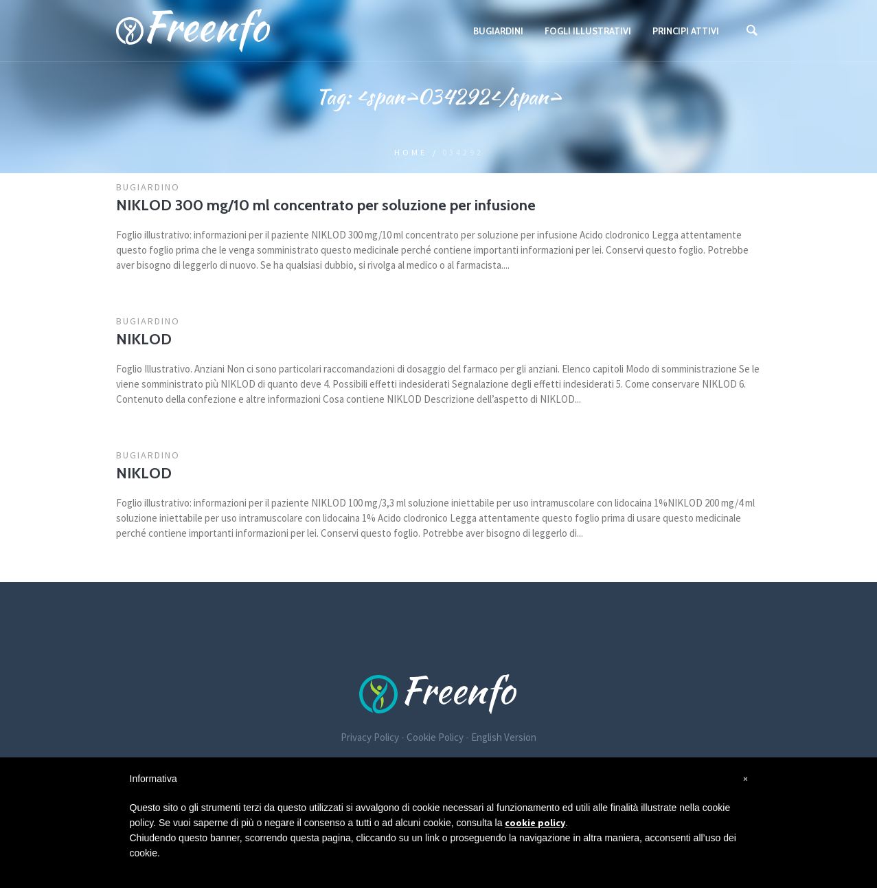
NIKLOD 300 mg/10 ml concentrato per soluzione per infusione (326, 205)
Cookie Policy (435, 737)
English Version (503, 737)
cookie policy (535, 823)
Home (410, 152)
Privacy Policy (370, 737)
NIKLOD (144, 339)
